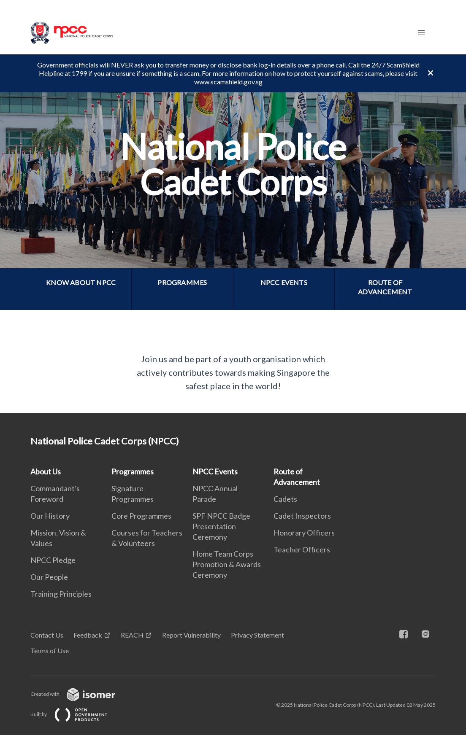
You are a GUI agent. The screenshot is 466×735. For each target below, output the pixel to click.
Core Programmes (141, 515)
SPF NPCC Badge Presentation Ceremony (221, 526)
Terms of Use (49, 650)
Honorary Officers (304, 532)
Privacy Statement (257, 635)
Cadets (285, 498)
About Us (45, 471)
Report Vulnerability (191, 635)
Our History (50, 515)
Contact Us (46, 635)
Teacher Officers (302, 549)
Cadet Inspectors (302, 515)
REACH (132, 635)
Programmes (132, 471)
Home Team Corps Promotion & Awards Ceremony (226, 564)
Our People (49, 577)
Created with (79, 694)
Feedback (87, 635)
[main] (233, 233)
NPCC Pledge (53, 560)
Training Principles (61, 593)
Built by (75, 714)
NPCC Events (215, 471)
